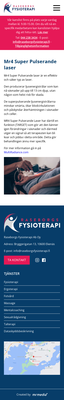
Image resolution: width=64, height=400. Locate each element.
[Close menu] (56, 7)
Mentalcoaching (14, 310)
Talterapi (9, 324)
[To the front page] (19, 8)
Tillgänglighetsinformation (32, 46)
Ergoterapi (11, 289)
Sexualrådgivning (15, 317)
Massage (9, 303)
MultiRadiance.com (16, 152)
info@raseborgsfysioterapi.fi (31, 42)
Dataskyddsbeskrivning (19, 331)
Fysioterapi (11, 282)
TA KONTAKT (17, 260)
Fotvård (9, 296)
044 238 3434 (29, 38)
